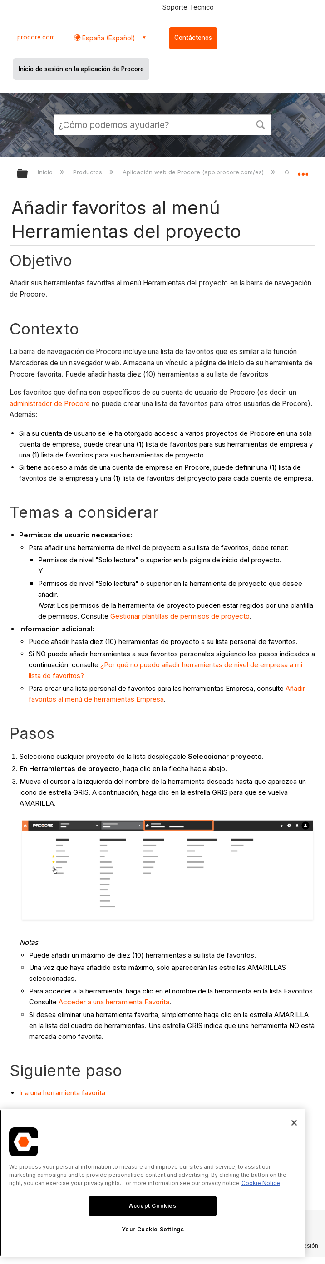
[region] (152, 1183)
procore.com (36, 37)
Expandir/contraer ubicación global (302, 170)
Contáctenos (193, 37)
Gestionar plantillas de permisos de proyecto (180, 616)
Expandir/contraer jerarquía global (28, 174)
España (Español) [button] (107, 38)
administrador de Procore (50, 403)
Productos (88, 172)
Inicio (46, 172)
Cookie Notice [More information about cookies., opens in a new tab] (260, 1183)
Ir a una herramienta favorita (62, 1092)
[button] (260, 124)
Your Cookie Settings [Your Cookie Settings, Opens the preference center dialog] (153, 1229)
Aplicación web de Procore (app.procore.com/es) (194, 172)
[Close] (294, 1123)
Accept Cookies (152, 1205)
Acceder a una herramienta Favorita (114, 1002)
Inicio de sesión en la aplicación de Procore (81, 69)
